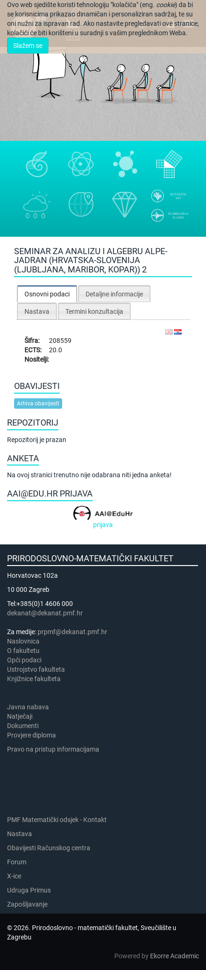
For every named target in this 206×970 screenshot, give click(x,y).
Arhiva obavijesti (38, 403)
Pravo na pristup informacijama (54, 749)
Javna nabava (28, 707)
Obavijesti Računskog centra (48, 848)
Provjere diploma (31, 735)
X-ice (14, 876)
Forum (16, 862)
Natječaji (19, 716)
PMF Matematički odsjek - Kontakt (57, 819)
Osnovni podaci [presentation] (47, 294)
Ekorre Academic (174, 956)
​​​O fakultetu (23, 650)
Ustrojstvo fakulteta (36, 669)
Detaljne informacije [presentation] (114, 294)
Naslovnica (23, 641)
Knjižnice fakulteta (34, 679)
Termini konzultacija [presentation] (94, 311)
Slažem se (27, 45)
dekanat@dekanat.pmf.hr (45, 613)
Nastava (19, 834)
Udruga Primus (29, 890)
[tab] (47, 294)
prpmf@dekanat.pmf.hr (72, 632)
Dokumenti (23, 725)
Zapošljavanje (27, 904)
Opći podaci (24, 660)
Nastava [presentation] (36, 311)
